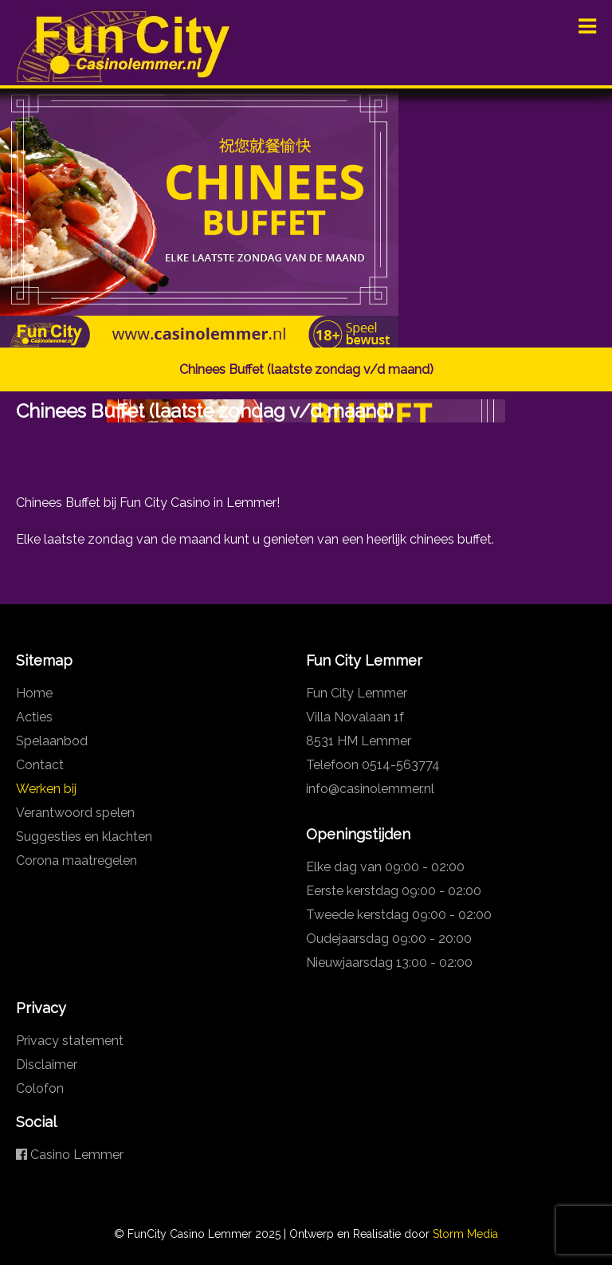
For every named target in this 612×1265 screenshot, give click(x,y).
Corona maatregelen (76, 860)
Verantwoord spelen (75, 812)
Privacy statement (70, 1040)
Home (34, 693)
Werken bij (46, 788)
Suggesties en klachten (84, 836)
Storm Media (465, 1234)
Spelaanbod (52, 740)
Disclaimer (46, 1064)
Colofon (40, 1088)
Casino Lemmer (70, 1154)
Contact (40, 764)
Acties (34, 717)
